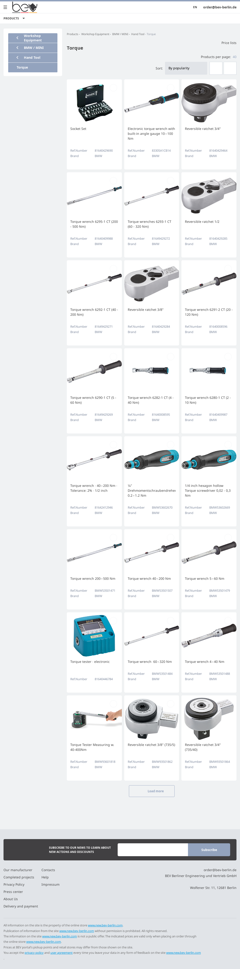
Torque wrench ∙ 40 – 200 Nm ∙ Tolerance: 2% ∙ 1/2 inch (93, 488)
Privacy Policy (14, 884)
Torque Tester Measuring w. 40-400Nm (92, 747)
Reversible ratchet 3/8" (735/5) (151, 744)
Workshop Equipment (95, 34)
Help (45, 877)
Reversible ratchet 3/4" (203, 128)
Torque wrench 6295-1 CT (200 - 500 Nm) (94, 224)
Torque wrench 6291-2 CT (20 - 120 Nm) (209, 312)
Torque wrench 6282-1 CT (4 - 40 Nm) (151, 400)
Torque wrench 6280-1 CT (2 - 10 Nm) (208, 400)
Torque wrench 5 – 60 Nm (204, 578)
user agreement (61, 953)
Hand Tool (137, 34)
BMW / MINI (120, 34)
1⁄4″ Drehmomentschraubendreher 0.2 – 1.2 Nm (152, 490)
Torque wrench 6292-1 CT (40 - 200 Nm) (94, 312)
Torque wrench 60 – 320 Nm (150, 661)
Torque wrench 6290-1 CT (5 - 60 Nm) (93, 400)
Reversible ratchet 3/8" (146, 309)
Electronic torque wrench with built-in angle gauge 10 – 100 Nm (151, 133)
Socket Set (78, 128)
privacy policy (34, 953)
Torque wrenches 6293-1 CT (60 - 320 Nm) (149, 224)
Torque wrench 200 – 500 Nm (92, 578)
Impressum (50, 884)
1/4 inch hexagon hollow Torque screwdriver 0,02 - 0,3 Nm (208, 490)
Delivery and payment (21, 906)
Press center (13, 891)
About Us (11, 899)
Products (72, 34)
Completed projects (19, 877)
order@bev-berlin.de (219, 7)
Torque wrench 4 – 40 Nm (204, 661)
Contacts (48, 870)
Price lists (226, 42)
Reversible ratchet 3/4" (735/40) (203, 747)
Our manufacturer (18, 870)
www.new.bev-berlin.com (105, 925)
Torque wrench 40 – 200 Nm (149, 578)
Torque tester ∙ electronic (90, 661)
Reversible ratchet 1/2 (202, 221)
